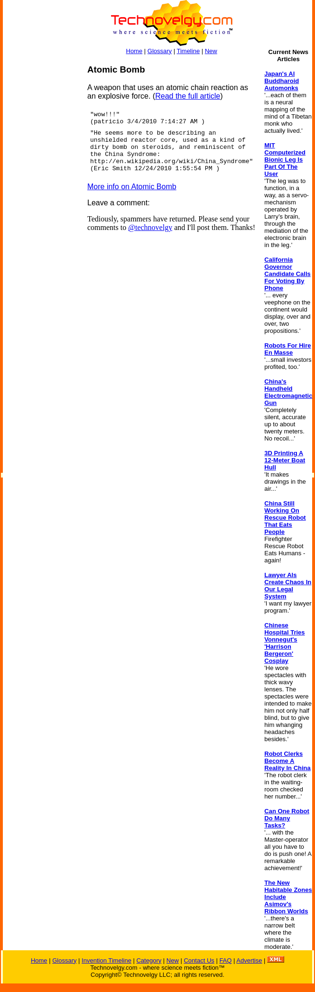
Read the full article (187, 96)
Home (134, 51)
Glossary (160, 51)
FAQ (225, 960)
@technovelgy (150, 227)
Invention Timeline (106, 960)
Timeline (188, 51)
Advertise (249, 960)
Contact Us (199, 960)
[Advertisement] (41, 206)
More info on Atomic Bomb (131, 187)
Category (148, 960)
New (211, 51)
